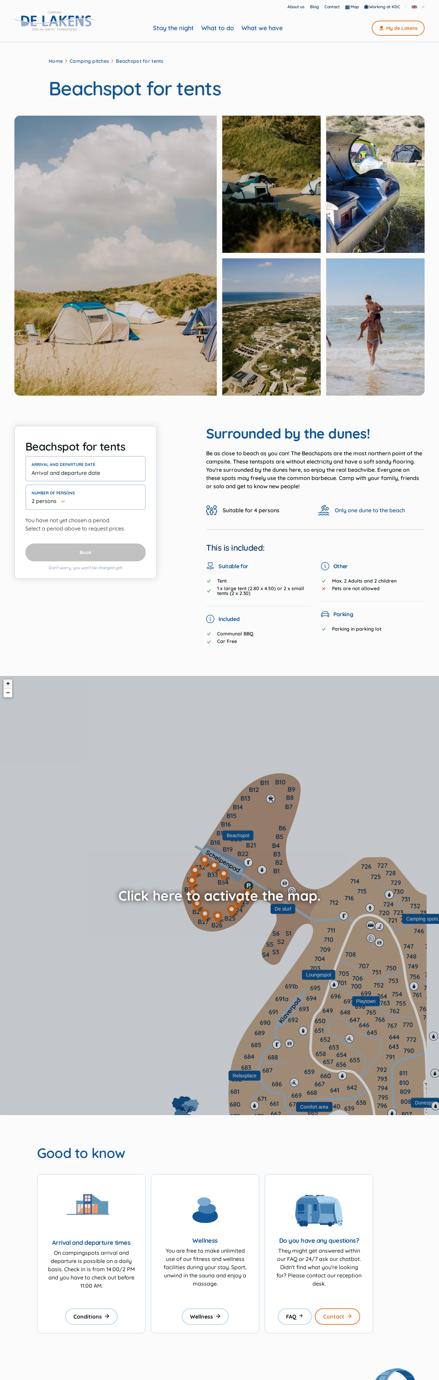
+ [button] (8, 684)
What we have (262, 28)
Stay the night (173, 28)
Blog (314, 6)
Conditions (91, 1316)
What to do (217, 28)
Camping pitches (89, 61)
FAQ (295, 1316)
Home (56, 61)
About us (296, 6)
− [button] (8, 693)
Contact (332, 6)
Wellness (205, 1316)
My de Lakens (398, 28)
